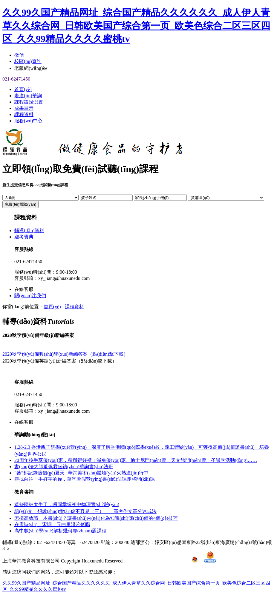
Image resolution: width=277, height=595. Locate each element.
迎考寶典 (23, 236)
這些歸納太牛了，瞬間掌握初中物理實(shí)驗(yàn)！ (66, 504)
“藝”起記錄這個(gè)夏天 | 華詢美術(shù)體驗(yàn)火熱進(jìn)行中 (81, 472)
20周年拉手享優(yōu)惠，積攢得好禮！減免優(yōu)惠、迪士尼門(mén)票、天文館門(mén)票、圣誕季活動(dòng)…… (135, 460)
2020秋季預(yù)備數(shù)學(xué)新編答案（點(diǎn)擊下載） (65, 354)
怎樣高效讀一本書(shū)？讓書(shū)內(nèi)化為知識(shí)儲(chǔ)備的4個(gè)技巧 (96, 518)
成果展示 (23, 108)
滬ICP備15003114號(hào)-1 (157, 560)
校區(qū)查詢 (28, 61)
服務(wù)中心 (28, 120)
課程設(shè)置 (28, 101)
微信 (19, 55)
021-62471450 (16, 78)
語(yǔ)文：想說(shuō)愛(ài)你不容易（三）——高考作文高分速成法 (85, 511)
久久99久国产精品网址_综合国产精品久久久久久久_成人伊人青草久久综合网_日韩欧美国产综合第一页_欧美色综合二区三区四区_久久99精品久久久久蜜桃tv (136, 25)
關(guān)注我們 (30, 295)
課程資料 (23, 114)
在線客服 (23, 289)
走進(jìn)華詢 (28, 95)
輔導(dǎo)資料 (29, 230)
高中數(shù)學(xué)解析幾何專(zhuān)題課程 (60, 530)
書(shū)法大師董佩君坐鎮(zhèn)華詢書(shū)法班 (63, 466)
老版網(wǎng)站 (31, 68)
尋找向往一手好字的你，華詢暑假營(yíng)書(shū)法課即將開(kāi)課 (84, 479)
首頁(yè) (23, 89)
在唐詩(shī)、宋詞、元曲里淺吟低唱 (52, 524)
